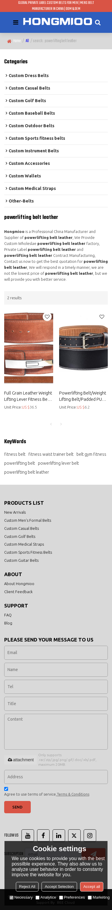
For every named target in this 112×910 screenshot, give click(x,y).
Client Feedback (18, 592)
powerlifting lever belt (58, 463)
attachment (20, 759)
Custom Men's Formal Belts (27, 520)
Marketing (99, 897)
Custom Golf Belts (19, 536)
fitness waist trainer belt (50, 454)
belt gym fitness (91, 454)
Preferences (72, 897)
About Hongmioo (19, 583)
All (27, 41)
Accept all (91, 886)
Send (17, 807)
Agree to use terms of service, (46, 792)
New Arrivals (15, 512)
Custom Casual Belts (21, 528)
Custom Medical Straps (24, 544)
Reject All (27, 886)
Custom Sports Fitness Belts (28, 552)
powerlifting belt (19, 463)
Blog (8, 623)
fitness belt (14, 454)
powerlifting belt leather (26, 472)
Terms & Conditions (73, 794)
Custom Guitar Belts (21, 560)
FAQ (8, 615)
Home (17, 41)
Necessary (21, 897)
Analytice (46, 897)
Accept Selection (59, 886)
